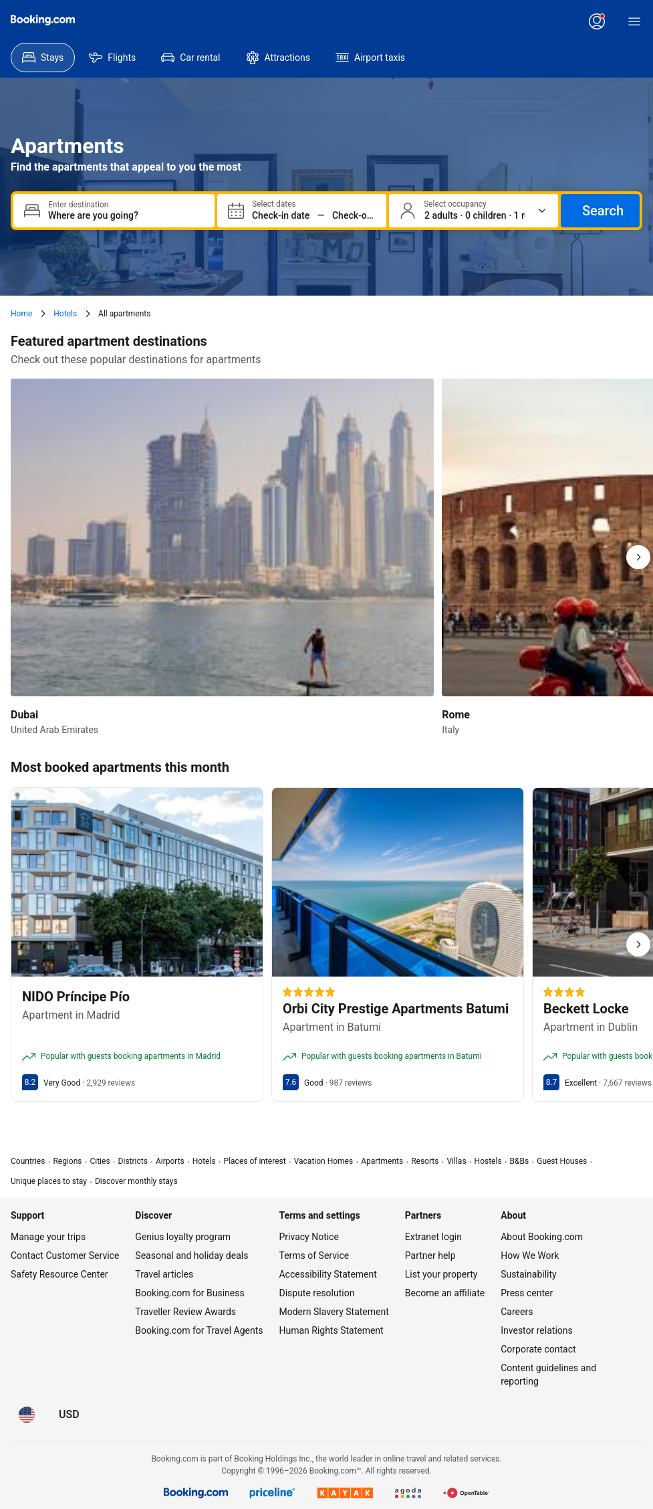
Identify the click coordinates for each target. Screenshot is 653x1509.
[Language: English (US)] (27, 1415)
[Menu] (634, 21)
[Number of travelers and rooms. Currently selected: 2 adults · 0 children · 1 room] (474, 215)
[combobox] (126, 215)
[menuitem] (43, 57)
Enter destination (78, 204)
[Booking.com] (43, 20)
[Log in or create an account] (597, 21)
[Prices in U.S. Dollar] (69, 1415)
